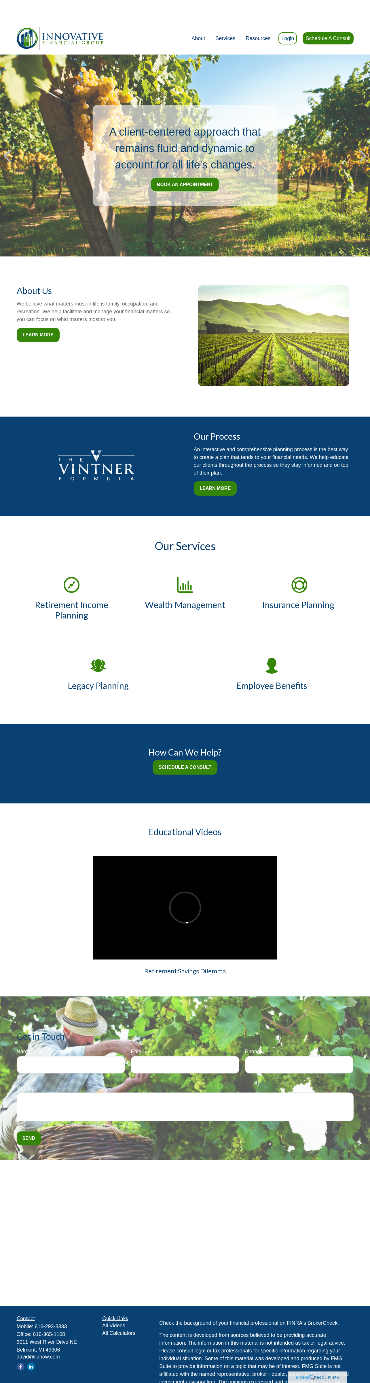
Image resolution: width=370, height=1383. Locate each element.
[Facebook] (20, 1350)
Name (24, 1035)
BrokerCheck (322, 1306)
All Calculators (118, 1317)
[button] (198, 21)
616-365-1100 (49, 1318)
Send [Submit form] (28, 1121)
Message (27, 1071)
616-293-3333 (51, 1310)
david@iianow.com (38, 1340)
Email (137, 1035)
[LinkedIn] (31, 1350)
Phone (252, 1035)
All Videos (113, 1309)
